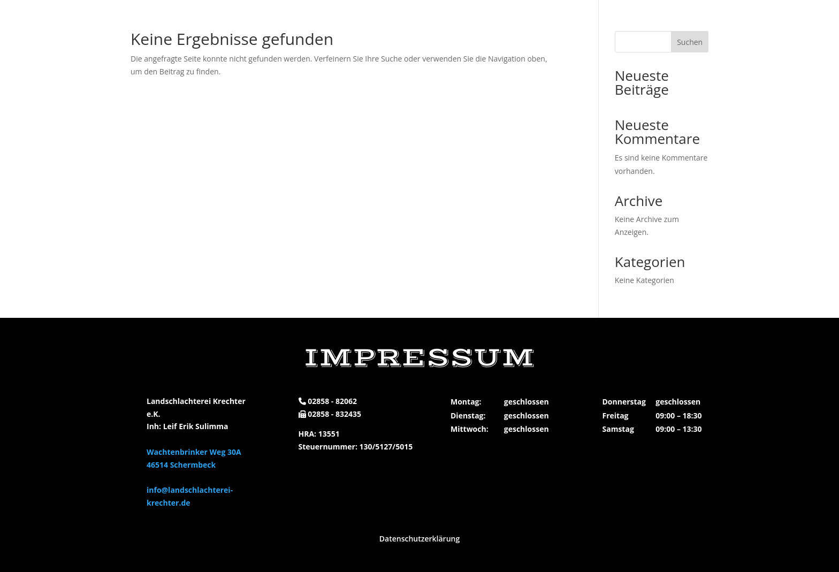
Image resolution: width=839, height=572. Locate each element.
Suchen (690, 42)
